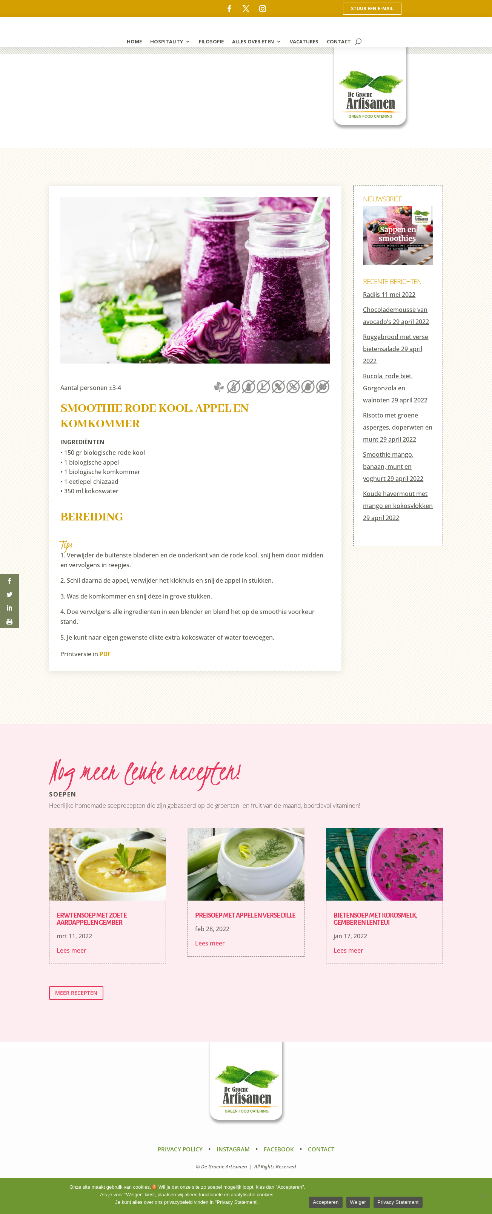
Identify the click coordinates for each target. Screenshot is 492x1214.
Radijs (371, 294)
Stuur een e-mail (372, 8)
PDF (105, 654)
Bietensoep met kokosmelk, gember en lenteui (375, 919)
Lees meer (71, 950)
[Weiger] (482, 1196)
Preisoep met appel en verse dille (245, 915)
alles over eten (253, 42)
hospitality (166, 42)
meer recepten (76, 992)
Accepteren (325, 1202)
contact (339, 42)
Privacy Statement (398, 1202)
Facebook (279, 1149)
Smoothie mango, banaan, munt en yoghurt (388, 466)
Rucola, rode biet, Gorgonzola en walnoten (388, 388)
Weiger (358, 1202)
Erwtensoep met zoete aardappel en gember (92, 919)
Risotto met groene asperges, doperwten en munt (397, 427)
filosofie (211, 42)
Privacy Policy (180, 1149)
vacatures (304, 42)
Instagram (233, 1149)
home (134, 42)
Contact (321, 1149)
